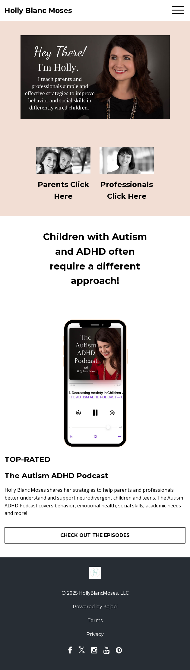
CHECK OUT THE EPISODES (95, 535)
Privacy (95, 634)
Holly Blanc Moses (38, 10)
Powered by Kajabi (95, 606)
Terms (95, 620)
